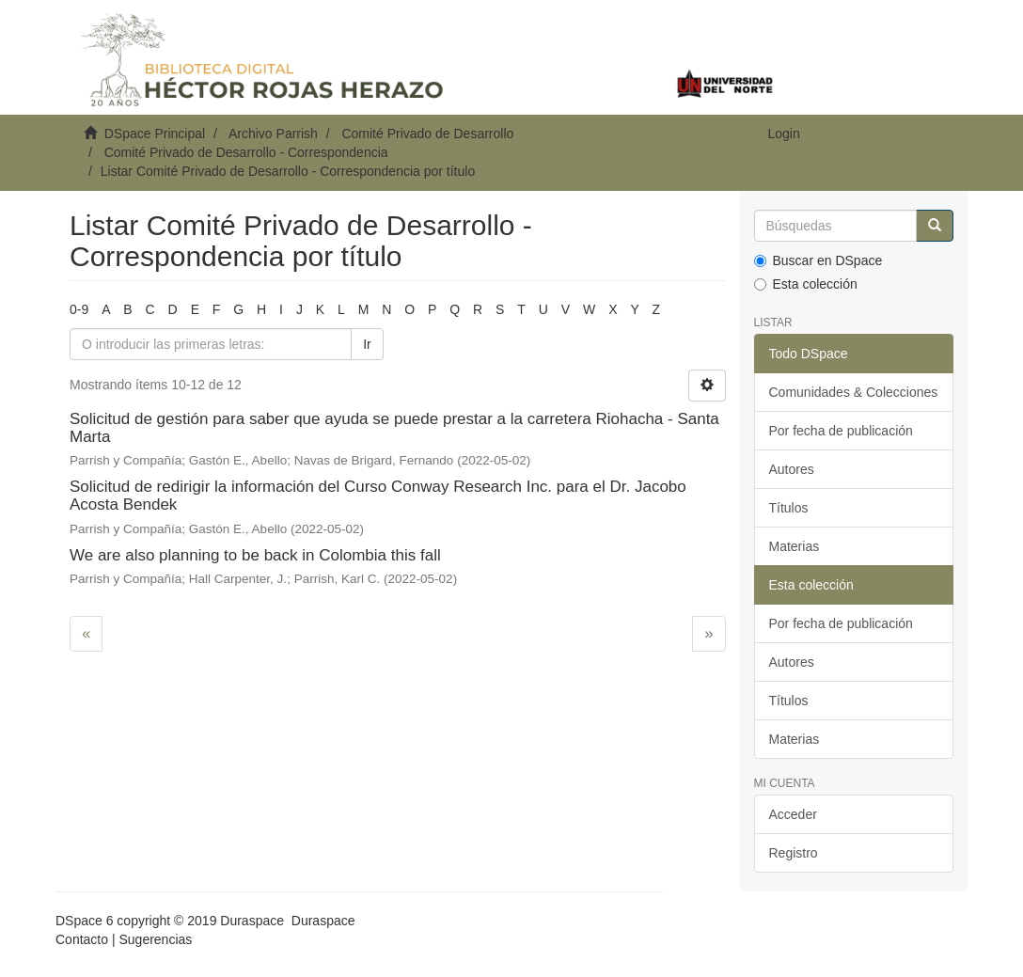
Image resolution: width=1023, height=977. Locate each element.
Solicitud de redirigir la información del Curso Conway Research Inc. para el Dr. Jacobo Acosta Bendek (378, 495)
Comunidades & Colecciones (853, 392)
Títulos (789, 507)
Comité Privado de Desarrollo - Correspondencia (246, 152)
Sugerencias (155, 939)
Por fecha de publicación (841, 430)
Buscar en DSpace (818, 260)
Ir (367, 344)
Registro (793, 852)
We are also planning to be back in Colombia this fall (255, 555)
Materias (794, 546)
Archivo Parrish (273, 133)
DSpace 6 (84, 920)
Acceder (793, 814)
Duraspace (323, 920)
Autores (791, 469)
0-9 (79, 309)
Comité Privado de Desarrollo (427, 133)
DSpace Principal (154, 133)
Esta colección (806, 284)
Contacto (81, 939)
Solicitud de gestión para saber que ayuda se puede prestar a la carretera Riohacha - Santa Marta (394, 428)
